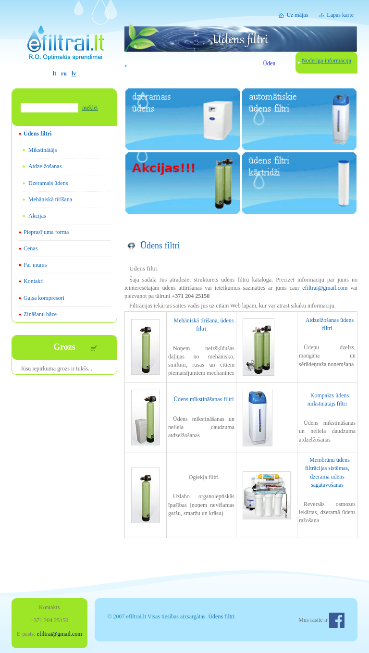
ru (64, 73)
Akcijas (37, 215)
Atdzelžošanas (45, 166)
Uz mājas (297, 15)
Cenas (30, 248)
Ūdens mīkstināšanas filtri (203, 399)
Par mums (35, 264)
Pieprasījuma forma (46, 232)
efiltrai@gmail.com (324, 287)
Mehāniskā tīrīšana (50, 199)
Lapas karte (340, 15)
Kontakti (34, 281)
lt (54, 73)
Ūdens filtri (37, 133)
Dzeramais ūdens (48, 183)
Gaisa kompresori (44, 298)
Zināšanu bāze (40, 314)
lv (74, 73)
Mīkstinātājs (42, 150)
